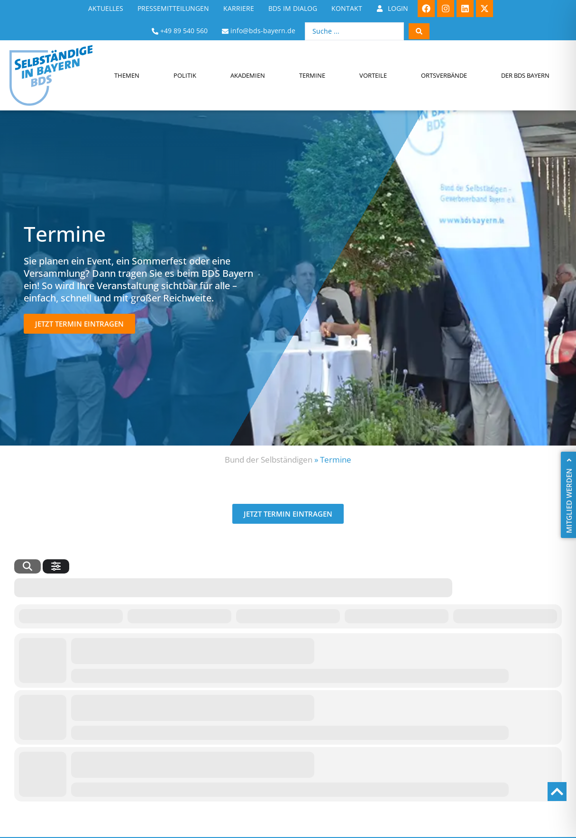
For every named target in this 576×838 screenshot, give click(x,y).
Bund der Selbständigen (268, 459)
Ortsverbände (444, 75)
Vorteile (373, 75)
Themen (126, 75)
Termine (312, 75)
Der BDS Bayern (525, 75)
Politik (185, 75)
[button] (79, 324)
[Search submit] (419, 31)
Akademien (247, 75)
